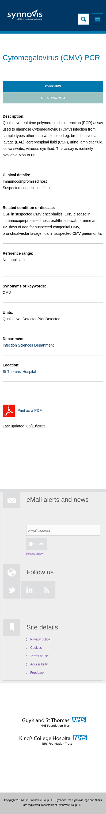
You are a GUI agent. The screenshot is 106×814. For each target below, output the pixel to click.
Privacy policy (34, 553)
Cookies (36, 648)
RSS (46, 590)
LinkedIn (29, 590)
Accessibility (39, 664)
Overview (53, 86)
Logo (25, 16)
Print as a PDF (29, 410)
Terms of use (39, 656)
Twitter (11, 590)
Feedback (37, 673)
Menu (97, 19)
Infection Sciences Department (28, 345)
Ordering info (53, 97)
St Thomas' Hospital (19, 371)
